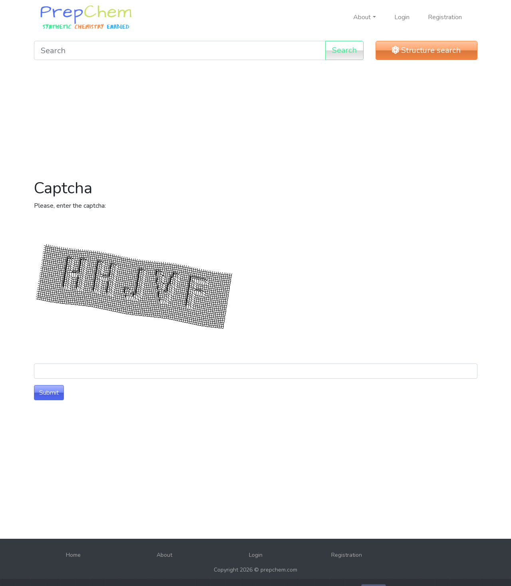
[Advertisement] (255, 122)
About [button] (362, 17)
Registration (445, 17)
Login (402, 17)
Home (73, 555)
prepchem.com (278, 570)
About (164, 555)
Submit (49, 392)
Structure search (426, 50)
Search (344, 50)
